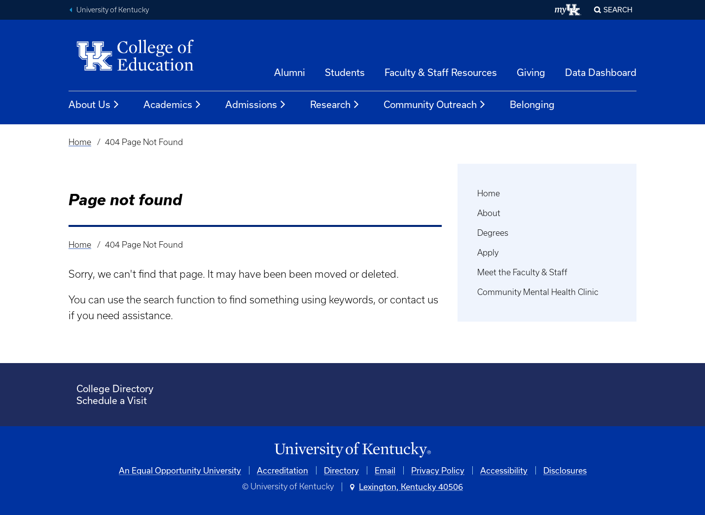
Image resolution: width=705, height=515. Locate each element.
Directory (341, 470)
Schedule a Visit (111, 400)
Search (618, 9)
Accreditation (282, 470)
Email (385, 470)
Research (335, 104)
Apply (487, 252)
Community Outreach (435, 104)
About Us (94, 104)
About (488, 213)
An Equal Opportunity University (180, 470)
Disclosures (565, 470)
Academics (172, 104)
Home (80, 142)
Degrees (492, 232)
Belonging (532, 104)
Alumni (289, 72)
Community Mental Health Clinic (538, 292)
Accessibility (504, 470)
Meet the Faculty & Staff (522, 272)
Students (345, 72)
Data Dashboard (600, 72)
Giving (531, 72)
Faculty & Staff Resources (441, 72)
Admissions (255, 104)
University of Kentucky (112, 10)
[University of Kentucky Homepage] (352, 450)
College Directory (114, 388)
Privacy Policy (437, 470)
